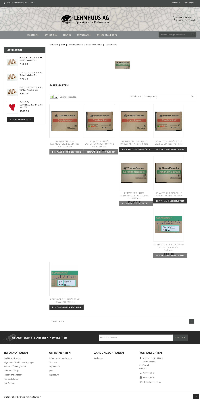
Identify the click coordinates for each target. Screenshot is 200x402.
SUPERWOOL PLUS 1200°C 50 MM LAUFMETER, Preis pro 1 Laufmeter (168, 247)
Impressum (54, 374)
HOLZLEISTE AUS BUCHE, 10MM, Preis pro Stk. (31, 88)
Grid (51, 97)
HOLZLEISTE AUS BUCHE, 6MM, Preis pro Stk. (31, 58)
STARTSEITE (33, 35)
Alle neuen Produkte (20, 119)
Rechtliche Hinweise (12, 358)
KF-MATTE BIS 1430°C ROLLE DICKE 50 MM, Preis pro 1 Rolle (168, 194)
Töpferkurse (54, 366)
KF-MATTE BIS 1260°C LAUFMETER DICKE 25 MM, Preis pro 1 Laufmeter (64, 144)
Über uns (53, 362)
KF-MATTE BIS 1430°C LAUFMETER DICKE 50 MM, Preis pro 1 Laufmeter (134, 196)
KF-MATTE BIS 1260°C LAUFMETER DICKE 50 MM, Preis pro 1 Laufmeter (99, 144)
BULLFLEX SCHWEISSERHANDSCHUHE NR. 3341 (32, 105)
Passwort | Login (11, 370)
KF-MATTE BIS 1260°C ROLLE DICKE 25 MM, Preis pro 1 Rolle (134, 142)
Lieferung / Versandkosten (60, 358)
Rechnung (98, 358)
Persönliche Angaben (13, 374)
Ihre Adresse (9, 383)
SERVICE (67, 35)
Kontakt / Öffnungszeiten (15, 366)
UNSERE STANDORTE (107, 35)
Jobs (51, 370)
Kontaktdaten (150, 352)
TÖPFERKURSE (84, 35)
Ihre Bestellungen (11, 379)
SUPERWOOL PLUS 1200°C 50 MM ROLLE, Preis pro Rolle (65, 300)
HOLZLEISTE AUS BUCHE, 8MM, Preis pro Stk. (31, 73)
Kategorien (51, 35)
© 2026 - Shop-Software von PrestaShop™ (22, 397)
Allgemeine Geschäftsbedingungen (19, 362)
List (56, 97)
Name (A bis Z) (170, 96)
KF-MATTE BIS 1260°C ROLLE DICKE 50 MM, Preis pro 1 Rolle (168, 142)
